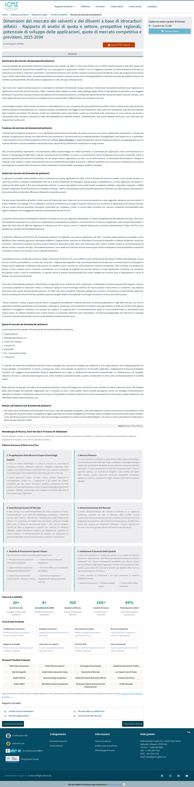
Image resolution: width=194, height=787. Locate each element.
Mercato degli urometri (19, 715)
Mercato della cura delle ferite (91, 711)
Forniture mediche (59, 14)
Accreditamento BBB (44, 607)
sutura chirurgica (66, 140)
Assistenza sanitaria (20, 14)
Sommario (72, 54)
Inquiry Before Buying (132, 723)
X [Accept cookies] (124, 784)
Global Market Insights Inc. (16, 775)
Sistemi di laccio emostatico (21, 711)
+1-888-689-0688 (155, 747)
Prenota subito (169, 31)
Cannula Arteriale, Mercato (90, 715)
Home (5, 14)
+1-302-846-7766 (152, 750)
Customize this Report (13, 723)
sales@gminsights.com (156, 756)
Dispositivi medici (39, 14)
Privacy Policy (114, 784)
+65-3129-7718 (152, 753)
